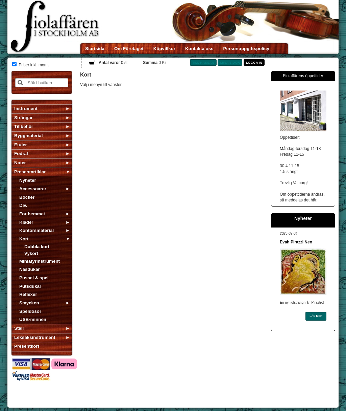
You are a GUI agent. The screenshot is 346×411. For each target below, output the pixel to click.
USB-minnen (32, 319)
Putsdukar (30, 286)
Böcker (26, 197)
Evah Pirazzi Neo (296, 242)
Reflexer (28, 294)
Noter (20, 162)
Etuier (20, 144)
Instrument (26, 108)
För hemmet (32, 213)
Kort (23, 238)
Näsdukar (29, 269)
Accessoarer (32, 188)
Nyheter (27, 180)
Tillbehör (23, 126)
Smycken (29, 302)
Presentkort (26, 346)
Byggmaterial (28, 135)
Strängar (23, 117)
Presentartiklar (30, 171)
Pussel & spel (34, 277)
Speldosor (30, 311)
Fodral (21, 153)
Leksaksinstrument (34, 337)
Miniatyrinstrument (39, 261)
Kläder (26, 222)
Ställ (19, 328)
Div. (23, 205)
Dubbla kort (36, 246)
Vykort (31, 253)
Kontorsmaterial (36, 230)
